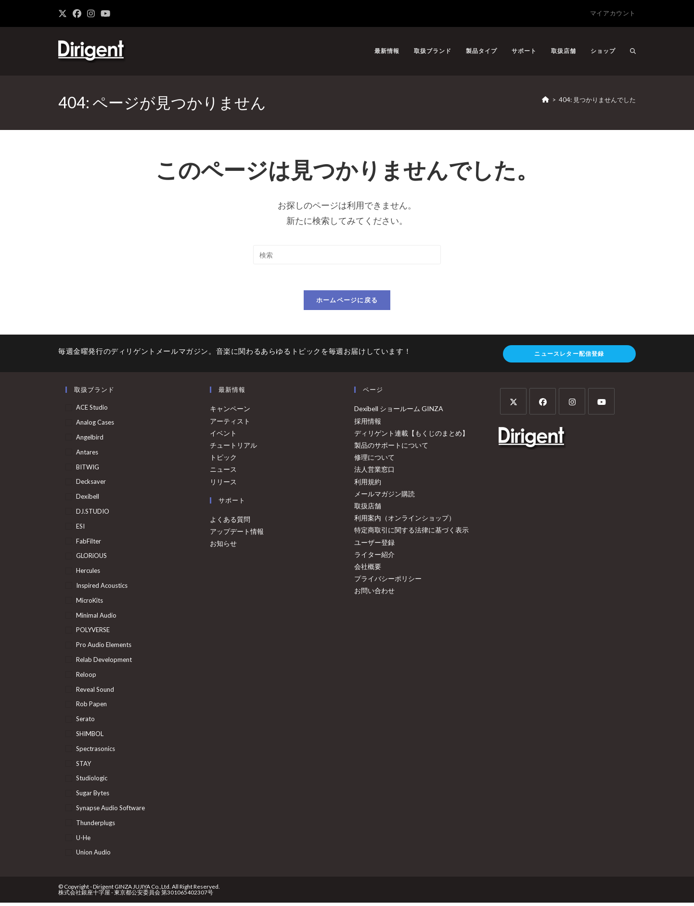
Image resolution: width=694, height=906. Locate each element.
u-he (83, 840)
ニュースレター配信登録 (569, 357)
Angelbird (89, 440)
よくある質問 (230, 522)
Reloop (86, 678)
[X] (513, 404)
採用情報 (367, 424)
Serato (85, 722)
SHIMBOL (89, 737)
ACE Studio (92, 410)
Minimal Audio (96, 618)
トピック (223, 460)
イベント (223, 436)
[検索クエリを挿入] (347, 254)
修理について (374, 460)
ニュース (223, 472)
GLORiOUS (91, 559)
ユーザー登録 (374, 545)
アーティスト (230, 424)
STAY (83, 766)
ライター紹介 (374, 558)
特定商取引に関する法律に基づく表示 (411, 533)
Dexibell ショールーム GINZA (398, 412)
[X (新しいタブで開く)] (64, 13)
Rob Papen (91, 707)
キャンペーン (230, 412)
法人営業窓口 (374, 472)
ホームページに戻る (347, 303)
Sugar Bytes (92, 796)
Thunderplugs (95, 826)
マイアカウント (613, 13)
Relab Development (104, 663)
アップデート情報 (237, 535)
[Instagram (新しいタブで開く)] (91, 13)
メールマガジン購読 (384, 497)
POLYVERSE (93, 633)
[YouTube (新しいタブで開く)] (105, 13)
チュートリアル (233, 448)
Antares (87, 455)
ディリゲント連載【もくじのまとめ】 (411, 436)
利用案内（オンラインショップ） (404, 521)
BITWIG (87, 470)
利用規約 (367, 484)
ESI (80, 529)
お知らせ (223, 547)
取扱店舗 (367, 509)
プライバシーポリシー (388, 582)
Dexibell (87, 500)
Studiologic (91, 781)
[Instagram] (572, 404)
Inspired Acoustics (102, 589)
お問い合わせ (374, 594)
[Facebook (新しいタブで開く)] (77, 13)
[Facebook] (542, 404)
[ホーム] (545, 100)
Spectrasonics (95, 752)
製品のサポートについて (391, 448)
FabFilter (88, 544)
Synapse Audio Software (110, 811)
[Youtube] (601, 404)
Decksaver (91, 485)
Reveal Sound (95, 693)
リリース (223, 484)
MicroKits (89, 604)
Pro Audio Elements (103, 648)
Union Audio (93, 855)
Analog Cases (95, 425)
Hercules (88, 574)
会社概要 (367, 570)
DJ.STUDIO (92, 514)
